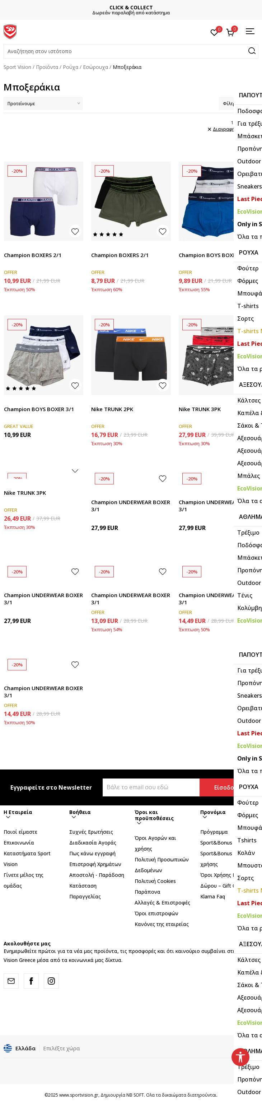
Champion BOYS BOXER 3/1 (214, 255)
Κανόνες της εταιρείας (162, 924)
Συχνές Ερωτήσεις (91, 831)
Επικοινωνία (19, 842)
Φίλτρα (238, 104)
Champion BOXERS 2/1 (33, 255)
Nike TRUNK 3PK (200, 409)
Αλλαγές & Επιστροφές (162, 902)
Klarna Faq (212, 896)
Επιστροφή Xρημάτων (95, 864)
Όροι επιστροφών (156, 913)
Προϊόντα (47, 67)
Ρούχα (70, 67)
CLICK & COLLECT (131, 7)
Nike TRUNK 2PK (112, 409)
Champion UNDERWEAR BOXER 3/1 (130, 505)
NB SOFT (135, 1095)
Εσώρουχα (95, 67)
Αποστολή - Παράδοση (96, 874)
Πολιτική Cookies (155, 881)
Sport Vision (17, 67)
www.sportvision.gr (78, 1095)
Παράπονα (147, 891)
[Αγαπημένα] (214, 32)
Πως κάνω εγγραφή (92, 853)
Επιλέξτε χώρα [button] (61, 1048)
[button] (131, 51)
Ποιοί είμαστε (20, 831)
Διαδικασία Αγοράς (92, 842)
